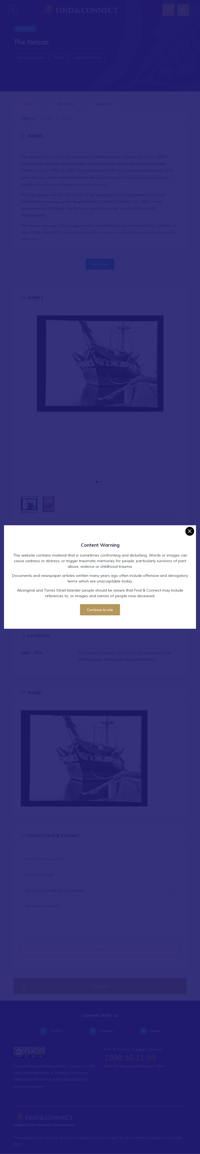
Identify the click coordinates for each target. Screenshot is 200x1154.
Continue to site (100, 610)
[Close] (189, 531)
